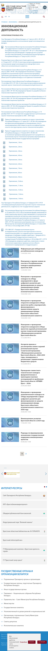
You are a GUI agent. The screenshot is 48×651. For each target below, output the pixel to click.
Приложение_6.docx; (15, 164)
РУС (2, 16)
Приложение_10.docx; (16, 181)
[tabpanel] (24, 528)
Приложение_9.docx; (15, 177)
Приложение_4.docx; (15, 155)
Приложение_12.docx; (16, 190)
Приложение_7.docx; (15, 168)
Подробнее (23, 642)
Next (45, 473)
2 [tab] (46, 486)
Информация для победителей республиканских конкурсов (33, 250)
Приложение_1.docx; (15, 142)
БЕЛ (6, 16)
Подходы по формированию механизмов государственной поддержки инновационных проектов (32, 436)
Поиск (44, 16)
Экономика (13, 22)
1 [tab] (44, 486)
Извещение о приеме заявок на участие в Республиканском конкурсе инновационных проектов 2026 (33, 264)
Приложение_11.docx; (16, 185)
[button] (27, 16)
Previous (2, 473)
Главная (4, 22)
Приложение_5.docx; (15, 160)
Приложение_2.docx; (15, 147)
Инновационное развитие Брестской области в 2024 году (33, 420)
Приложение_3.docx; (15, 151)
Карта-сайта (5, 643)
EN (9, 16)
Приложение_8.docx (15, 172)
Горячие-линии (6, 645)
